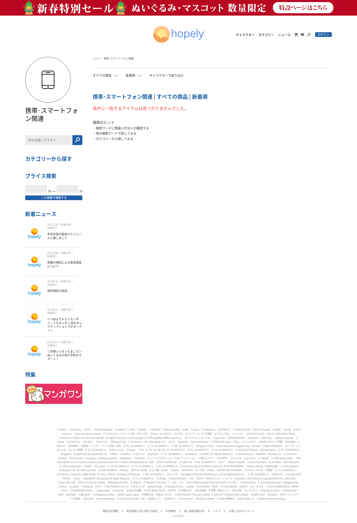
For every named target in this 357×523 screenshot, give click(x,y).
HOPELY (52, 228)
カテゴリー (266, 34)
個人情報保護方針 (194, 511)
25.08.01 (52, 309)
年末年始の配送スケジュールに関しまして (64, 236)
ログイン (323, 34)
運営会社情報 (110, 511)
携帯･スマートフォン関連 (119, 58)
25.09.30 (52, 281)
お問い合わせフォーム (242, 511)
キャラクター (245, 34)
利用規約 (171, 511)
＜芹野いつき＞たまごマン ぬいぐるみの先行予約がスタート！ (64, 355)
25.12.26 (52, 224)
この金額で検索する (54, 197)
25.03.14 (52, 342)
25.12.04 (52, 253)
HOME (96, 58)
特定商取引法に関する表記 (141, 511)
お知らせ (66, 224)
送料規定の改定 (57, 290)
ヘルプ (217, 511)
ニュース (284, 34)
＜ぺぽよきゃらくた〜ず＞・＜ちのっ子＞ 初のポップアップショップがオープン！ (64, 325)
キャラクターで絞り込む (166, 75)
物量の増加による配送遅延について (64, 264)
